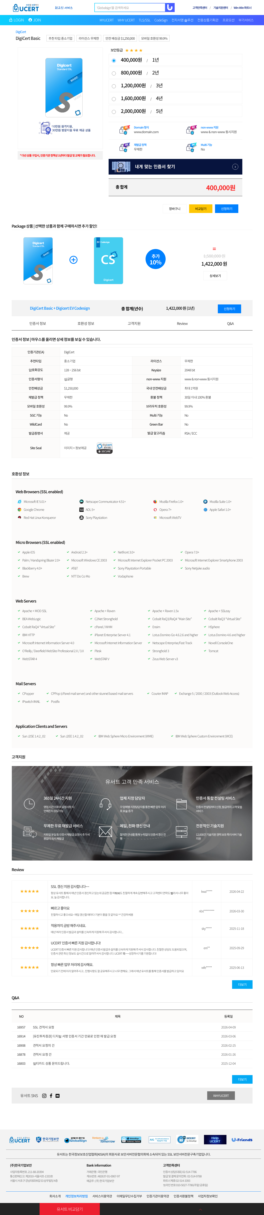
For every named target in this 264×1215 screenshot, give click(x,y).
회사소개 (55, 1196)
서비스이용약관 (102, 1196)
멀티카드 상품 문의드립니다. (51, 1063)
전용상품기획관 (207, 19)
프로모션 (228, 19)
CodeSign (160, 19)
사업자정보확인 (208, 1196)
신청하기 (226, 208)
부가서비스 (246, 19)
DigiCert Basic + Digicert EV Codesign (60, 308)
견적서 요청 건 (42, 1054)
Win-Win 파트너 (242, 7)
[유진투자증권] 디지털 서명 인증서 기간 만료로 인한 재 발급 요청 (74, 1036)
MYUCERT (107, 19)
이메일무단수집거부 (129, 1196)
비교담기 (200, 208)
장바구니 (174, 208)
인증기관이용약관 (158, 1196)
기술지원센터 (220, 7)
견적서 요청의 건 (44, 1045)
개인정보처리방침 (76, 1196)
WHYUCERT (221, 1095)
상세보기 (215, 275)
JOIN (37, 20)
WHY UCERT (126, 19)
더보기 (242, 984)
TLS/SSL (144, 19)
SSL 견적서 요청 (43, 1027)
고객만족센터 (200, 7)
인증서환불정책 (183, 1196)
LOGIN (19, 20)
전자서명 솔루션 (182, 19)
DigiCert (21, 31)
